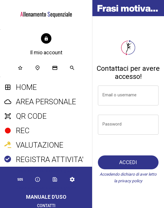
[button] (46, 44)
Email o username (119, 94)
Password (112, 124)
